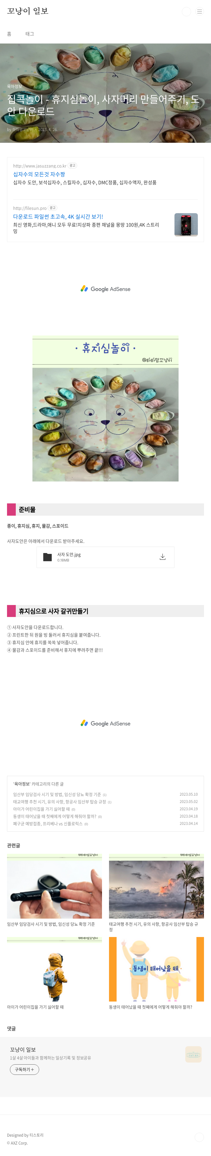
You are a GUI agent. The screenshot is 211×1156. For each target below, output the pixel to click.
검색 (186, 11)
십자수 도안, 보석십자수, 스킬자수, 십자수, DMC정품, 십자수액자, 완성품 (85, 182)
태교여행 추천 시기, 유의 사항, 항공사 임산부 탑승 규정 (59, 801)
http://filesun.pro (29, 208)
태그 (29, 33)
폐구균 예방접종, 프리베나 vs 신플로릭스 (48, 823)
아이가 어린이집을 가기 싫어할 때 (41, 809)
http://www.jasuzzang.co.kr (39, 165)
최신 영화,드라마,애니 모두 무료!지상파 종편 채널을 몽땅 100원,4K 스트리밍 (86, 227)
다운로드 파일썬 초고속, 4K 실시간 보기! (58, 216)
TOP (199, 1137)
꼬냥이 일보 (28, 12)
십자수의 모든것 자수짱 (39, 174)
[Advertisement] (105, 289)
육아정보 (22, 784)
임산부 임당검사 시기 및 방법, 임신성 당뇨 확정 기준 (57, 794)
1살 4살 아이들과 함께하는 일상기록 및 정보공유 (50, 1058)
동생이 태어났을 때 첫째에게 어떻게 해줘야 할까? (54, 816)
